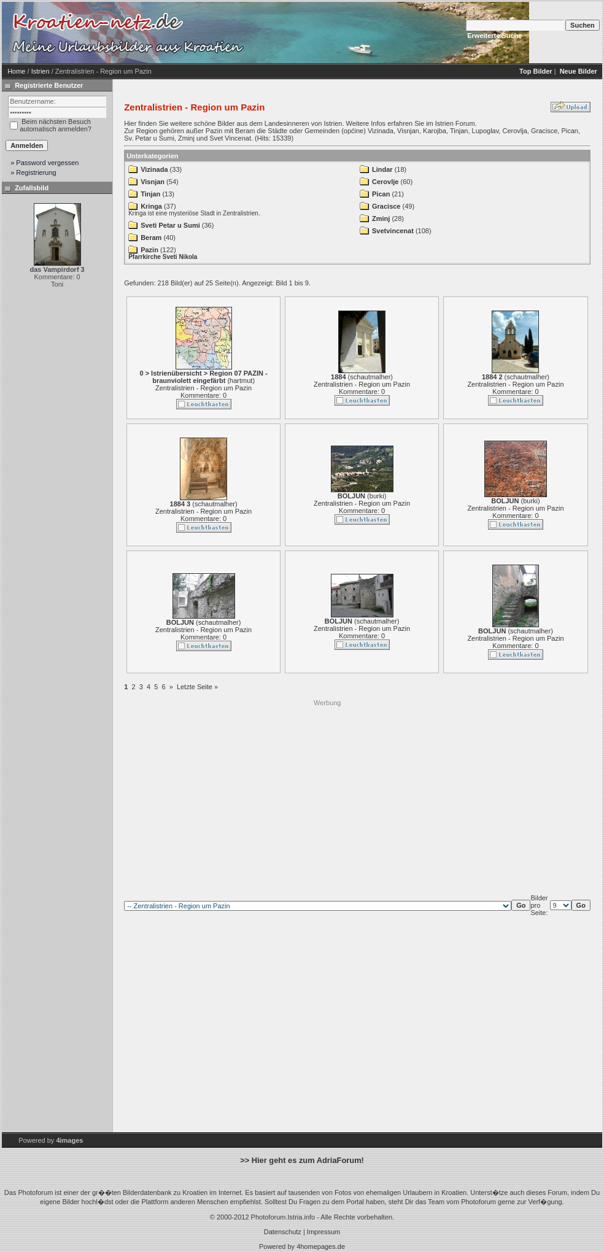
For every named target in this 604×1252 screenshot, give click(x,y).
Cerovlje (385, 181)
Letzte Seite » (197, 686)
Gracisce (386, 206)
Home (16, 71)
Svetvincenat (393, 230)
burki (377, 496)
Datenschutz (282, 1231)
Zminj (381, 218)
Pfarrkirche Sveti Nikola (162, 256)
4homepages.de (320, 1246)
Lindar (382, 169)
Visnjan (153, 181)
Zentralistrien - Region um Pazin (203, 388)
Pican (381, 194)
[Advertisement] (238, 793)
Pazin (149, 249)
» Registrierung (33, 172)
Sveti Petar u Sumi (170, 225)
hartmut (241, 380)
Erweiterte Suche (494, 35)
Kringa (151, 206)
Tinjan (150, 194)
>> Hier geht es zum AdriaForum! (302, 1160)
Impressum (323, 1231)
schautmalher (370, 377)
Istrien (40, 71)
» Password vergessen (44, 162)
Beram (151, 237)
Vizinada (154, 169)
